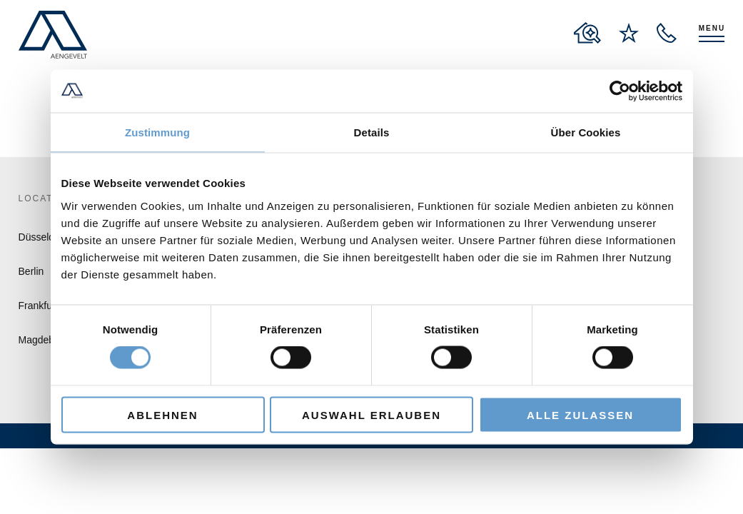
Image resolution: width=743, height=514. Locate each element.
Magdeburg (44, 340)
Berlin (31, 271)
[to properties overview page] (587, 33)
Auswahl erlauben (371, 414)
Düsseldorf (42, 237)
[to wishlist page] (629, 33)
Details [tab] (372, 132)
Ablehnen (162, 414)
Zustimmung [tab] (157, 132)
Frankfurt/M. (45, 305)
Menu (712, 28)
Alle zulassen (580, 414)
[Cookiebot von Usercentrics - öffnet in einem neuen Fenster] (619, 91)
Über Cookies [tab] (586, 132)
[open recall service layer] (667, 33)
